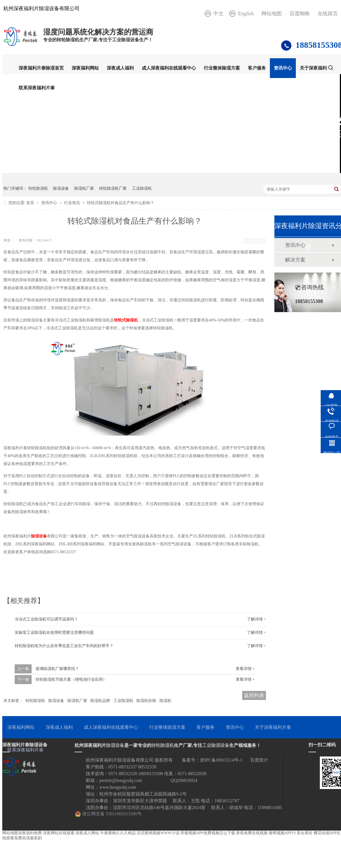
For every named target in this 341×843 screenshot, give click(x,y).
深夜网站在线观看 (59, 833)
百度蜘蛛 (300, 13)
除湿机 (165, 701)
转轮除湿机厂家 (113, 188)
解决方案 (295, 260)
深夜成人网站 (87, 833)
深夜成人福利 (120, 68)
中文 (218, 13)
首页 (30, 203)
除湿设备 (61, 188)
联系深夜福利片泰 (37, 87)
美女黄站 (304, 833)
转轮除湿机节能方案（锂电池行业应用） (71, 679)
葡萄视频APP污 (282, 833)
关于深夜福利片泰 (318, 68)
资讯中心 (283, 68)
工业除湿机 (142, 188)
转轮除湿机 (38, 188)
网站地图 (271, 13)
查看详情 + (245, 669)
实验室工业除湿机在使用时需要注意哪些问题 (54, 632)
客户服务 (257, 68)
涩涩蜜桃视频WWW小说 (158, 833)
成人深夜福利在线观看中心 (169, 68)
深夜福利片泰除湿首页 (41, 68)
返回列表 (254, 241)
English (245, 13)
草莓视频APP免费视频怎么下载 (207, 833)
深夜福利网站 (85, 68)
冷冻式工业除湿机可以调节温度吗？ (46, 619)
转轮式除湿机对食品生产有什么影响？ (120, 203)
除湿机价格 (146, 701)
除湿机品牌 (100, 701)
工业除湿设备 (215, 745)
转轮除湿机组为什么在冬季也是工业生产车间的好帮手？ (64, 646)
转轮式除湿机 (126, 320)
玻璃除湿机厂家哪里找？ (57, 669)
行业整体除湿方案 (222, 68)
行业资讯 (72, 203)
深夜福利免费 (30, 833)
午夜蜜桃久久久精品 (118, 833)
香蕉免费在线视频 (252, 833)
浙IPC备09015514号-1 (221, 760)
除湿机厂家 (84, 188)
